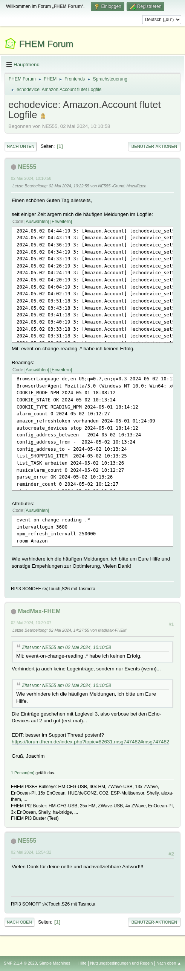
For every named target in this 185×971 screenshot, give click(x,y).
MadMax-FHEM (39, 611)
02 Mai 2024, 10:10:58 (31, 178)
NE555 (27, 167)
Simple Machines (54, 963)
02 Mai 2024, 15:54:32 (31, 852)
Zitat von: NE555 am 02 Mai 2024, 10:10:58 (66, 647)
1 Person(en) (22, 772)
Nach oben (19, 922)
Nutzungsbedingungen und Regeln (121, 963)
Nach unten (20, 146)
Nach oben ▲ (168, 963)
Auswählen (37, 221)
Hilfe (82, 963)
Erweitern (61, 221)
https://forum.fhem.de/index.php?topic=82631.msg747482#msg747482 (90, 742)
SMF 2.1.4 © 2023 (20, 963)
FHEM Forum (46, 44)
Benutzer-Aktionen (154, 146)
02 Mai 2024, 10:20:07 (31, 622)
